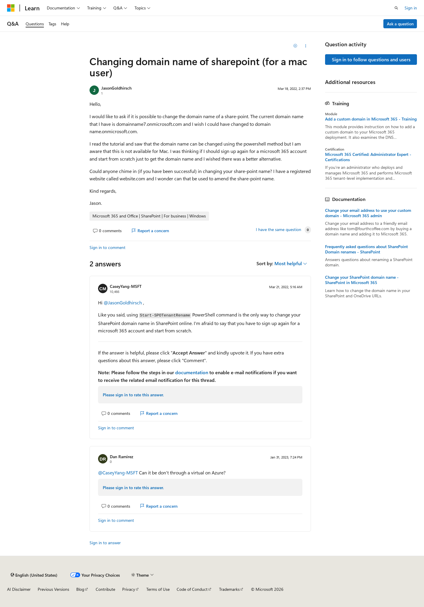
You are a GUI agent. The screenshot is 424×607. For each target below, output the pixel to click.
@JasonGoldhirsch (123, 302)
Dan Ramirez (121, 456)
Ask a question (400, 24)
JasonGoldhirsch (116, 88)
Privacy (128, 589)
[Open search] (396, 8)
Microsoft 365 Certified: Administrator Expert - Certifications (368, 157)
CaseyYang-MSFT (126, 286)
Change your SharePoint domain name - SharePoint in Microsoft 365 (362, 280)
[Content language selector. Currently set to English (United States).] (34, 575)
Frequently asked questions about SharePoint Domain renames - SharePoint (366, 249)
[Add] (295, 46)
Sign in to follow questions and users (371, 59)
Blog (80, 589)
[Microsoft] (11, 8)
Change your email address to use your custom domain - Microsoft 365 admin (368, 213)
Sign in (411, 8)
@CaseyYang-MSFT (118, 472)
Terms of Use (158, 589)
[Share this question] (306, 46)
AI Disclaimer (19, 589)
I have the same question (278, 229)
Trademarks (229, 589)
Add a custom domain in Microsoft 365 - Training (371, 119)
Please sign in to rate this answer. (133, 394)
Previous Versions (53, 589)
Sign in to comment (107, 247)
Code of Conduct (192, 589)
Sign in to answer (105, 542)
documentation (191, 372)
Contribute (105, 589)
